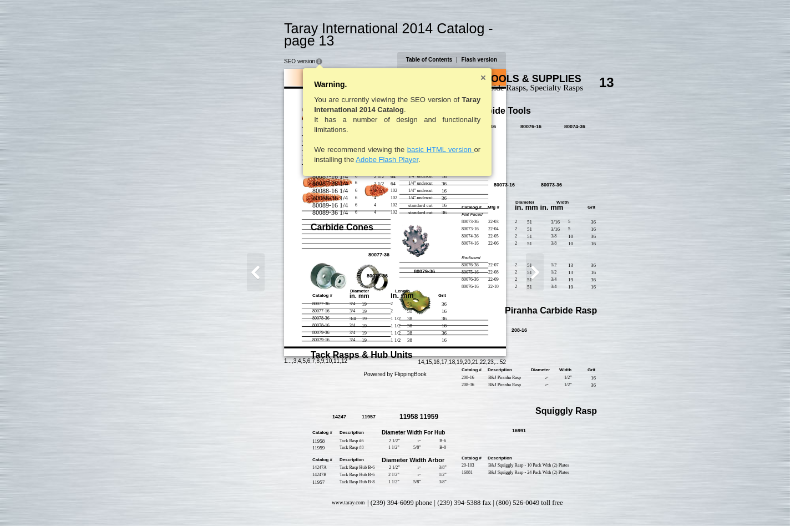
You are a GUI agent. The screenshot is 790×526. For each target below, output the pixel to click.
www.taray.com (289, 490)
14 (480, 502)
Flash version (538, 47)
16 (495, 502)
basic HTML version (382, 137)
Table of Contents (488, 47)
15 (487, 502)
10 (270, 501)
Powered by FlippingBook (394, 514)
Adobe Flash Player (328, 147)
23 (549, 502)
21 (534, 502)
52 (562, 502)
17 (503, 502)
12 (285, 501)
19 (518, 502)
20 (526, 502)
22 (542, 502)
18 (511, 502)
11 (278, 501)
